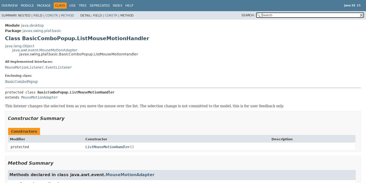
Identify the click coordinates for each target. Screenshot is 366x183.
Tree (83, 5)
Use (72, 5)
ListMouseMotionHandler (107, 147)
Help (129, 5)
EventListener (59, 67)
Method (67, 15)
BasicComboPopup (21, 82)
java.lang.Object (19, 46)
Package (44, 5)
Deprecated (100, 5)
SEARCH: (248, 15)
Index (117, 5)
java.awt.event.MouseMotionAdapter (45, 50)
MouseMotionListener (24, 67)
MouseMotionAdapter (39, 97)
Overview (10, 5)
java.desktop (32, 25)
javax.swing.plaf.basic (42, 31)
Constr (51, 15)
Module (27, 5)
